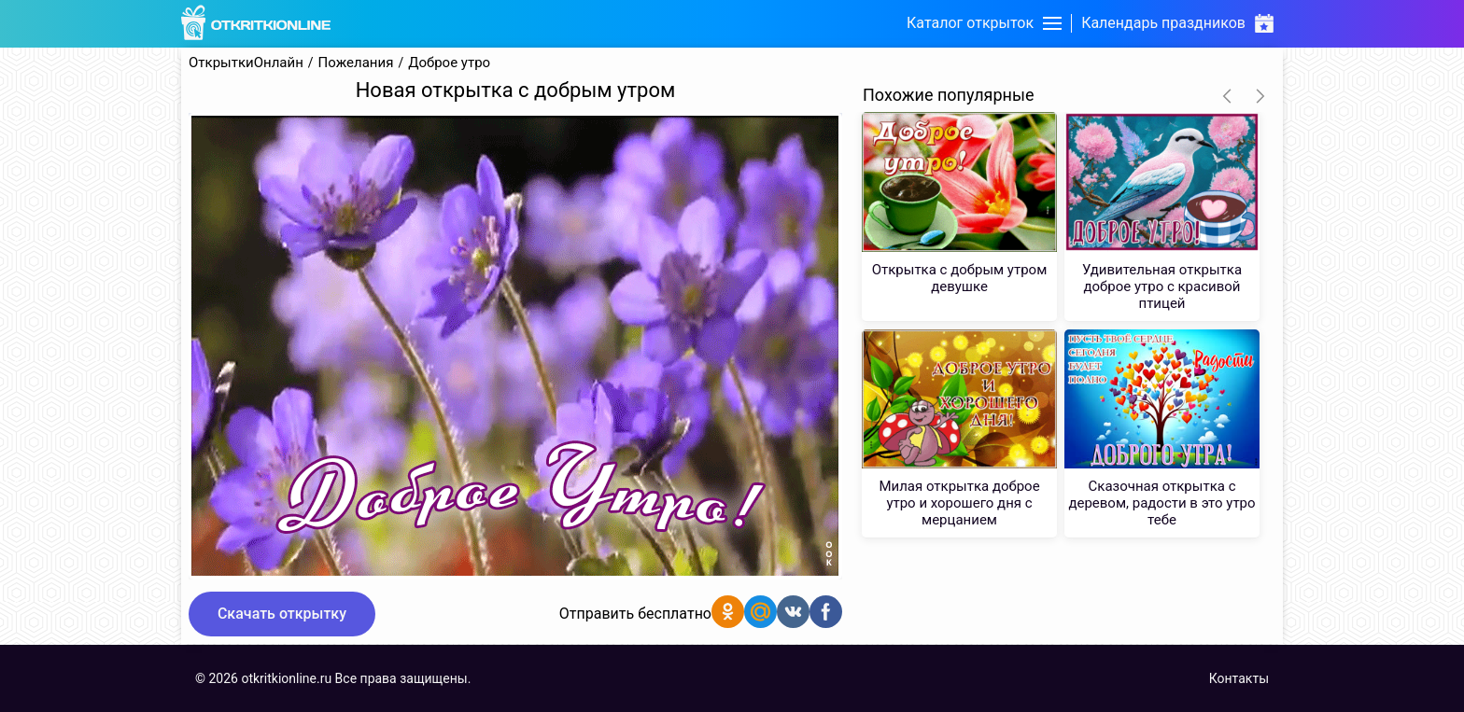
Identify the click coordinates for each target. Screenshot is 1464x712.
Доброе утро (449, 63)
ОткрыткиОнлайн (246, 63)
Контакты (1239, 678)
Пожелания (356, 63)
